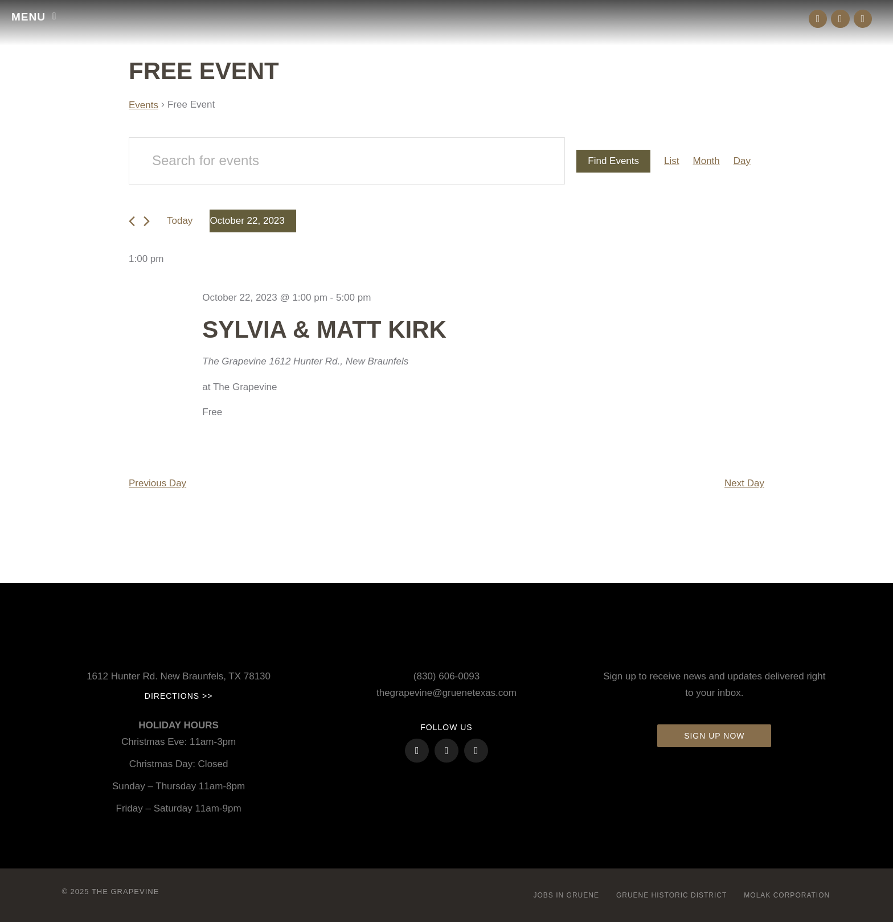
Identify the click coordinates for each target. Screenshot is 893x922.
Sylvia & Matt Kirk (324, 329)
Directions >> (179, 695)
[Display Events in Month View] (706, 161)
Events (143, 105)
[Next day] (147, 221)
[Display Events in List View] (671, 161)
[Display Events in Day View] (742, 161)
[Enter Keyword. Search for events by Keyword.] (347, 161)
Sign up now (714, 735)
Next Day (744, 483)
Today (179, 220)
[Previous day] (132, 221)
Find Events (613, 160)
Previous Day (157, 483)
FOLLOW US (446, 727)
